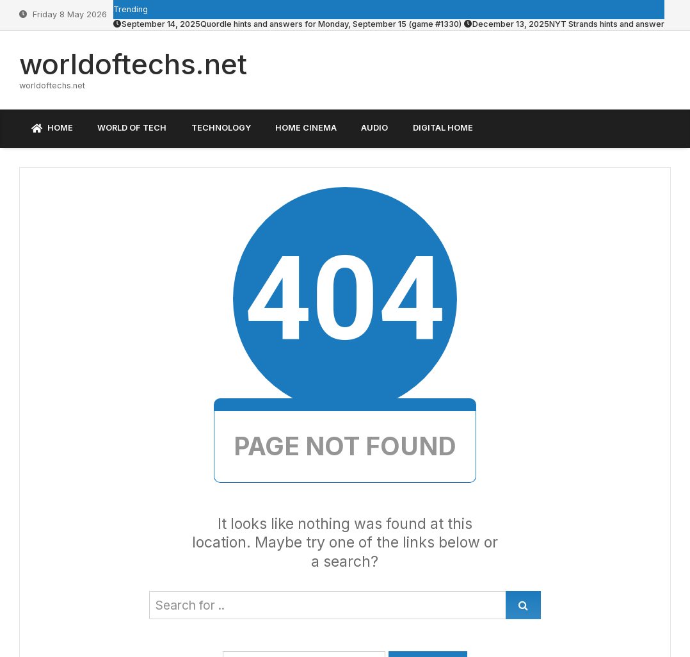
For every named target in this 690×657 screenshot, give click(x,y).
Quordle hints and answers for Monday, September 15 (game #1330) (287, 24)
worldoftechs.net (133, 64)
